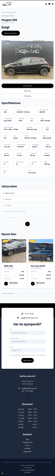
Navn (11, 332)
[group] (27, 59)
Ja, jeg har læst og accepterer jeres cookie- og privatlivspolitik (28, 358)
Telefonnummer (14, 341)
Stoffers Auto (6, 16)
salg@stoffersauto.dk (27, 320)
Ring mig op (27, 363)
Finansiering (27, 96)
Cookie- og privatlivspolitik (27, 470)
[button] (45, 74)
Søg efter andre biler (11, 33)
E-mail (11, 349)
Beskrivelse (27, 91)
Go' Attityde (27, 472)
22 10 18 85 (27, 316)
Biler (12, 16)
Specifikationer (27, 86)
